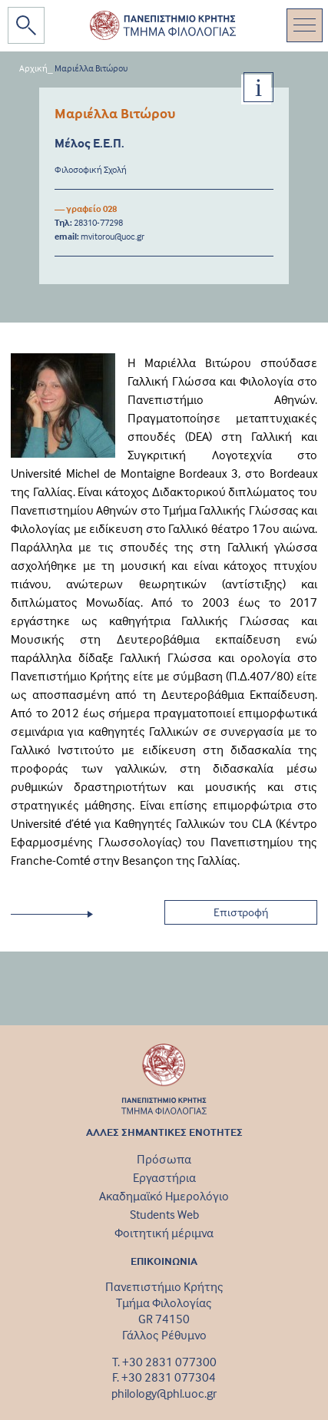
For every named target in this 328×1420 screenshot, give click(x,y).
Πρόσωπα (164, 1159)
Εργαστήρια (164, 1177)
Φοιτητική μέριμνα (164, 1232)
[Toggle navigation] (304, 25)
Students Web (164, 1214)
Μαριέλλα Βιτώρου (91, 68)
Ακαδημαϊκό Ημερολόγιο (164, 1195)
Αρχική (33, 68)
